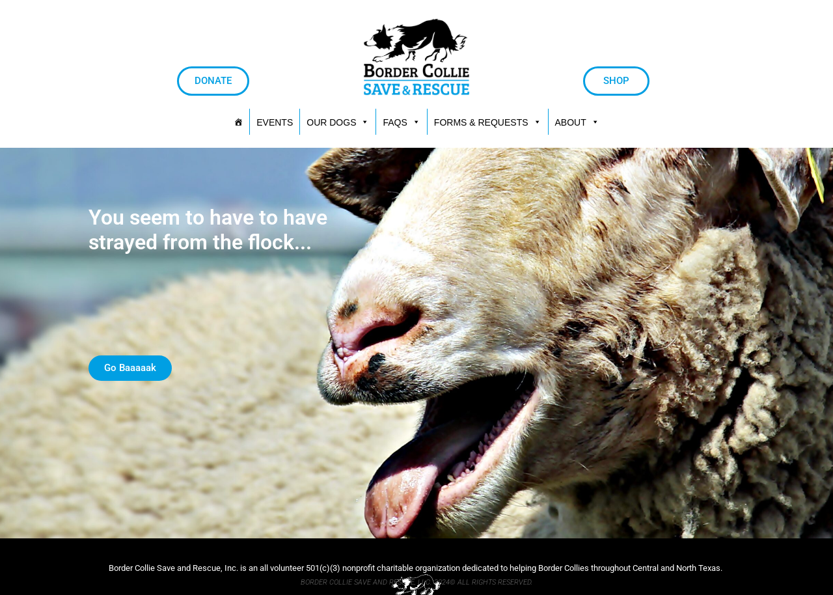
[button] (488, 122)
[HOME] (238, 122)
